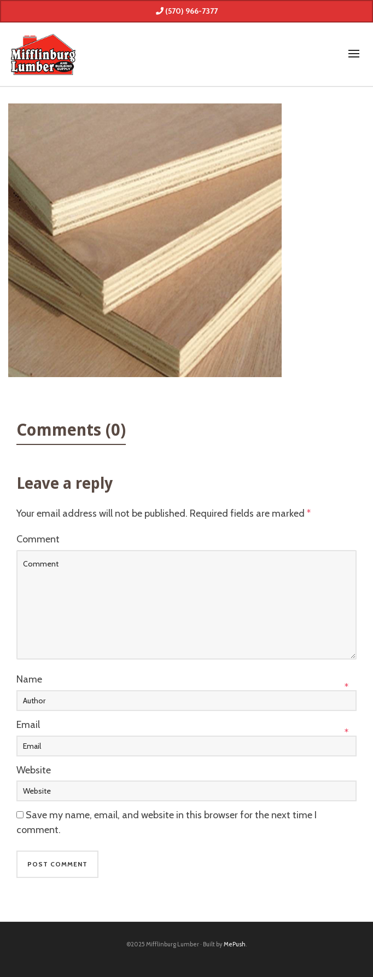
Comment (38, 539)
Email (28, 725)
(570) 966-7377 (187, 11)
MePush (235, 944)
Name (29, 679)
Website (33, 770)
